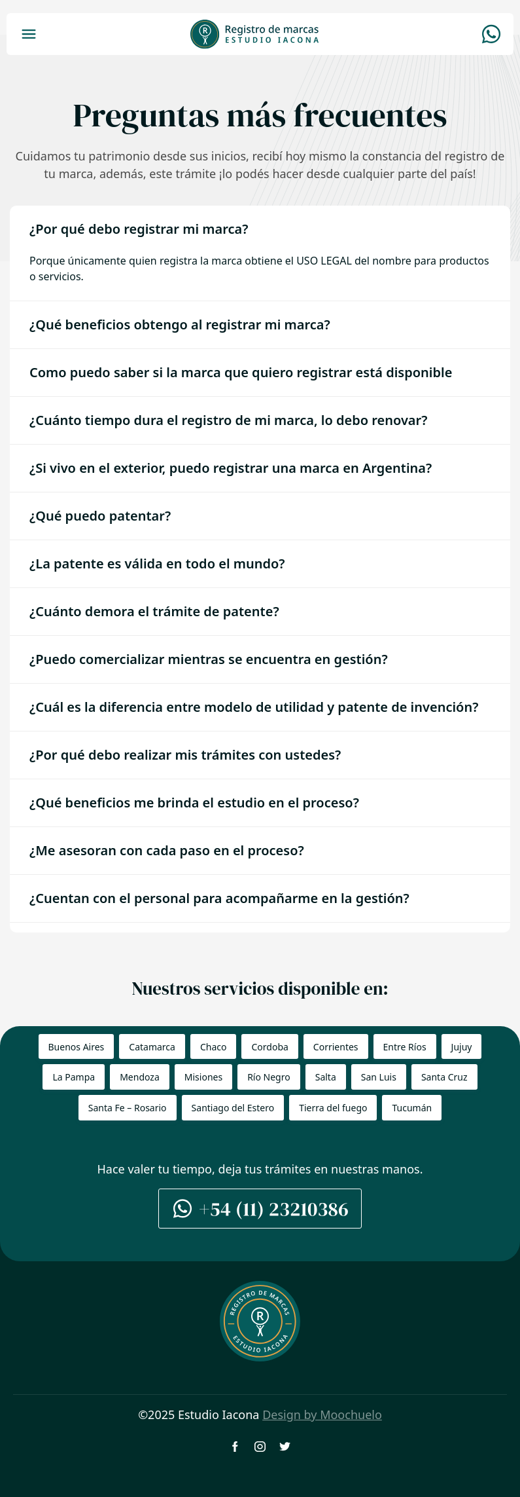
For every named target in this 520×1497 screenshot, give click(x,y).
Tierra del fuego (333, 1107)
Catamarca (152, 1047)
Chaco (213, 1047)
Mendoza (140, 1077)
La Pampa (73, 1077)
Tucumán (412, 1107)
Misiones (203, 1077)
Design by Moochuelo (322, 1414)
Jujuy (461, 1047)
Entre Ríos (404, 1047)
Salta (325, 1077)
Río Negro (268, 1077)
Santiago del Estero (233, 1107)
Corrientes (335, 1047)
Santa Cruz (444, 1077)
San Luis (378, 1077)
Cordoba (269, 1047)
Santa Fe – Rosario (127, 1107)
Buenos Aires (76, 1047)
